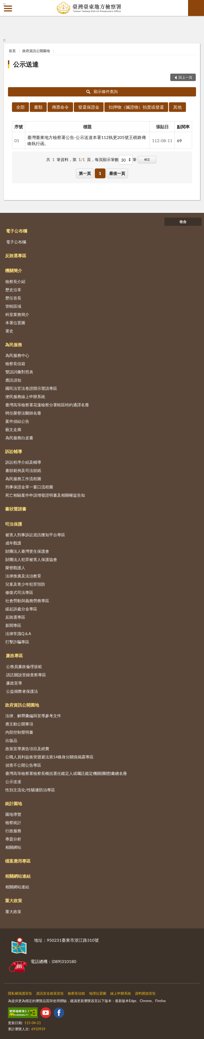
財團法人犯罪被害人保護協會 (31, 559)
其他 (177, 106)
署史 (9, 330)
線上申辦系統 (120, 993)
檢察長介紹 (15, 281)
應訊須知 (13, 380)
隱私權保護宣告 (20, 993)
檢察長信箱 (15, 363)
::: (4, 4)
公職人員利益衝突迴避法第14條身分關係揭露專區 (49, 756)
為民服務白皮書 (19, 437)
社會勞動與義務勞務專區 (27, 600)
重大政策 (13, 900)
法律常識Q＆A (18, 633)
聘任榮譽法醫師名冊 (23, 413)
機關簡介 (13, 270)
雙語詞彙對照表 (19, 371)
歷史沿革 (13, 289)
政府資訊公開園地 (36, 51)
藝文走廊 (13, 429)
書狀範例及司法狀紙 (23, 470)
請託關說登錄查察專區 (26, 674)
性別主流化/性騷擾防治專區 (30, 789)
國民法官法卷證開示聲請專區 (31, 388)
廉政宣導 (14, 683)
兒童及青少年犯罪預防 (25, 584)
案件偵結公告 (17, 421)
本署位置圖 (15, 322)
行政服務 (13, 830)
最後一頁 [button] (117, 173)
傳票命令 (60, 106)
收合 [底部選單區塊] (183, 221)
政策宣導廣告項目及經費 (27, 748)
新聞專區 (13, 625)
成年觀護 (13, 542)
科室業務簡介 (17, 314)
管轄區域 (13, 306)
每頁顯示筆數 (107, 159)
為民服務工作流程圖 (23, 478)
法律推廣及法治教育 (23, 575)
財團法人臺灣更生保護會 (27, 551)
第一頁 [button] (85, 173)
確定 (147, 159)
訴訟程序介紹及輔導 (23, 462)
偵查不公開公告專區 (23, 765)
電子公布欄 (16, 230)
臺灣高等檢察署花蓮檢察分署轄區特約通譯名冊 (47, 404)
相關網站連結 (18, 875)
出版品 (11, 740)
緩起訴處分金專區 (21, 608)
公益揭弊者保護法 (22, 691)
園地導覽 (13, 814)
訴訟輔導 (13, 451)
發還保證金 (88, 106)
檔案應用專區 (18, 860)
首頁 (12, 51)
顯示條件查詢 (102, 91)
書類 (38, 106)
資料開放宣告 (145, 993)
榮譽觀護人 (15, 567)
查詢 (196, 8)
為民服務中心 (17, 355)
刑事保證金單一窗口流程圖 (29, 486)
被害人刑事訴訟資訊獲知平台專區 (35, 534)
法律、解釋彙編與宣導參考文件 (33, 715)
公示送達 (26, 64)
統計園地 (13, 803)
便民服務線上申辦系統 (25, 396)
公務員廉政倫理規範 (24, 666)
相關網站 (13, 847)
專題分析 (13, 839)
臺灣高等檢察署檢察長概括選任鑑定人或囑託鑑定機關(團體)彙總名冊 (66, 773)
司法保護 (13, 523)
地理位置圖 (97, 993)
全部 (20, 106)
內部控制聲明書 (19, 732)
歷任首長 (13, 297)
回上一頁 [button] (185, 77)
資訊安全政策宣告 (50, 993)
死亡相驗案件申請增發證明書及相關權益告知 (45, 495)
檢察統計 (13, 822)
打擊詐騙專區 (17, 641)
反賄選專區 (15, 255)
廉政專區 (14, 655)
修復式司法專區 (19, 592)
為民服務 (13, 344)
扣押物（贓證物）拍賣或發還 (136, 106)
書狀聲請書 (15, 508)
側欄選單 (8, 8)
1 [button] (100, 173)
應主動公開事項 (19, 723)
